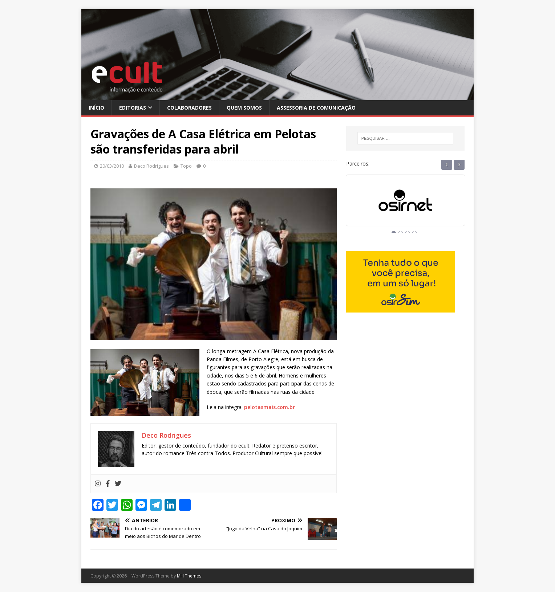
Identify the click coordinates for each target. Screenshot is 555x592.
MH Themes (189, 576)
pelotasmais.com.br (269, 407)
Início (96, 107)
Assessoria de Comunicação (316, 107)
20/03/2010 (112, 166)
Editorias (132, 107)
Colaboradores (189, 107)
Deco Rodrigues (151, 166)
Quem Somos (244, 107)
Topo (186, 166)
